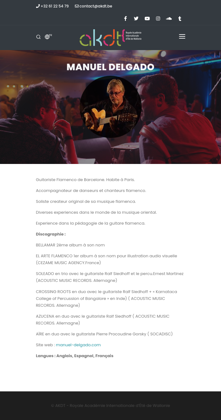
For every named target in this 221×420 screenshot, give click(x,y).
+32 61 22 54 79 (52, 6)
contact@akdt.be (93, 6)
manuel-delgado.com (78, 345)
